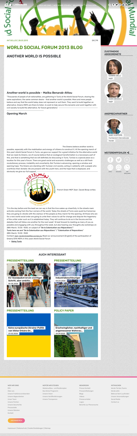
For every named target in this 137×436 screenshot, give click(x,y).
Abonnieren (16, 420)
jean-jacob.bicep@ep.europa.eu (28, 236)
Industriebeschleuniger (68, 278)
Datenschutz (22, 428)
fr (97, 40)
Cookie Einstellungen (35, 428)
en (93, 40)
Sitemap (47, 428)
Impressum (12, 428)
